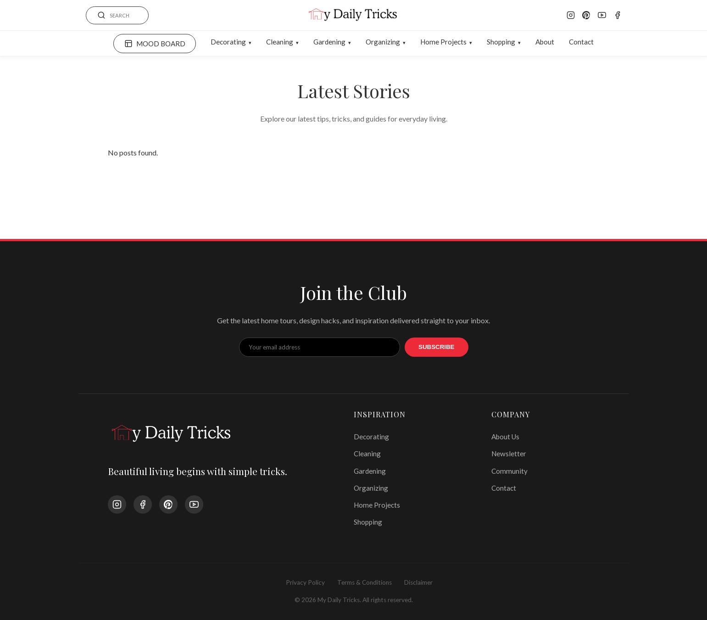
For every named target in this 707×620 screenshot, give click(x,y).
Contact (581, 42)
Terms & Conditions (364, 582)
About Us (505, 436)
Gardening (329, 42)
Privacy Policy (305, 582)
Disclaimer (418, 582)
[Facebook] (617, 15)
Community (509, 471)
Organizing (383, 42)
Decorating (228, 42)
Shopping (501, 42)
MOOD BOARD (154, 43)
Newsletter (508, 453)
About (544, 42)
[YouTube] (602, 15)
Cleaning (279, 42)
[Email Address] (320, 347)
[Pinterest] (586, 15)
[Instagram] (571, 15)
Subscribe (436, 346)
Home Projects (443, 42)
